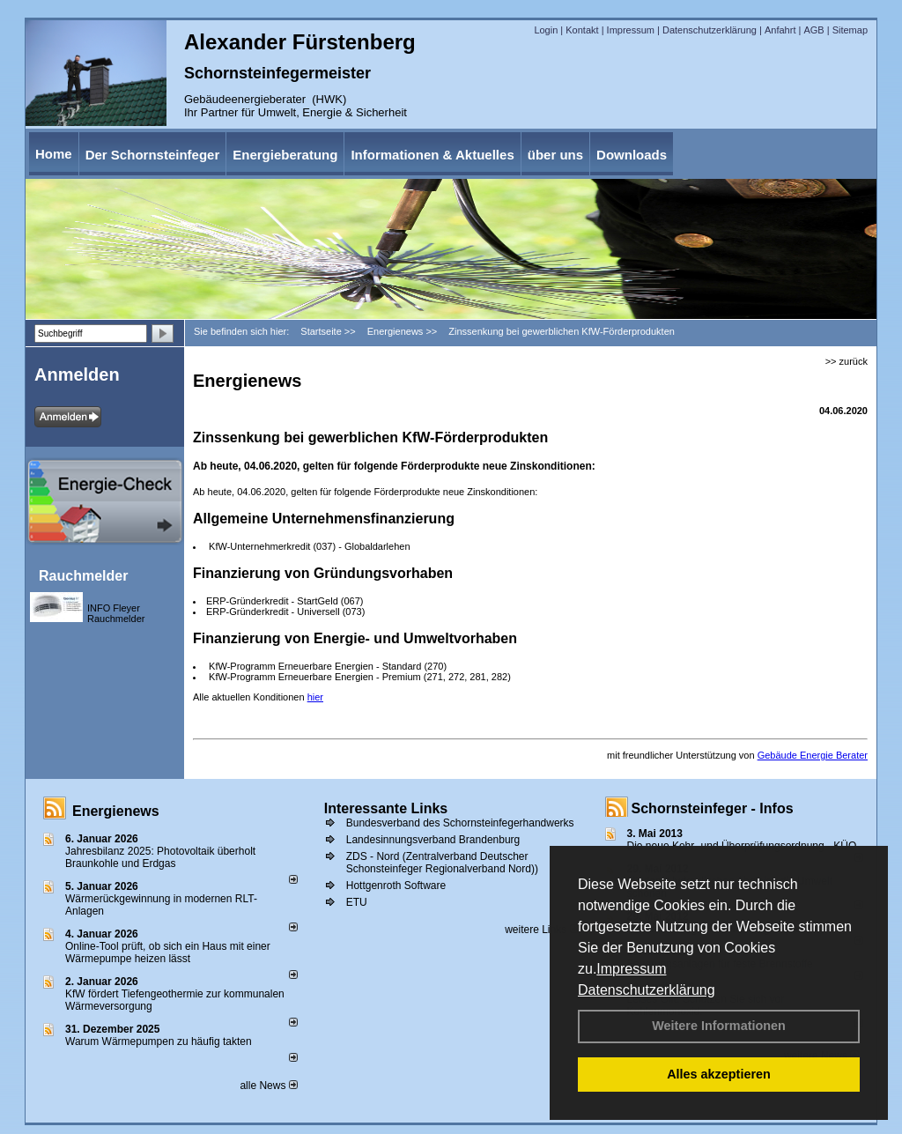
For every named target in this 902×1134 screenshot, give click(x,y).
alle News (268, 1085)
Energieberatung (285, 154)
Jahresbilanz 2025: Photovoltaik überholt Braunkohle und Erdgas (160, 857)
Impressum (631, 968)
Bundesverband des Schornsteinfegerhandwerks (460, 823)
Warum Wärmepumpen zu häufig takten (158, 1041)
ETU (356, 902)
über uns (555, 154)
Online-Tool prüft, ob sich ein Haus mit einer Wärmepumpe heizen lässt (167, 952)
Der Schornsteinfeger (152, 154)
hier (315, 697)
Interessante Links (386, 808)
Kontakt (582, 30)
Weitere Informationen (719, 1026)
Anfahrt (780, 30)
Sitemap (850, 30)
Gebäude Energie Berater (813, 755)
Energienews (115, 811)
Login (546, 30)
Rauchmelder (83, 575)
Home (53, 153)
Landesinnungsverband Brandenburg (433, 840)
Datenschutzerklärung (646, 989)
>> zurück (846, 361)
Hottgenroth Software (396, 885)
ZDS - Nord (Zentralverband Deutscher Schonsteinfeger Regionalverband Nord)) (442, 862)
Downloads (631, 154)
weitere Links (541, 929)
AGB (813, 30)
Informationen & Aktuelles (432, 154)
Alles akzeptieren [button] (719, 1074)
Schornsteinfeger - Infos (713, 808)
